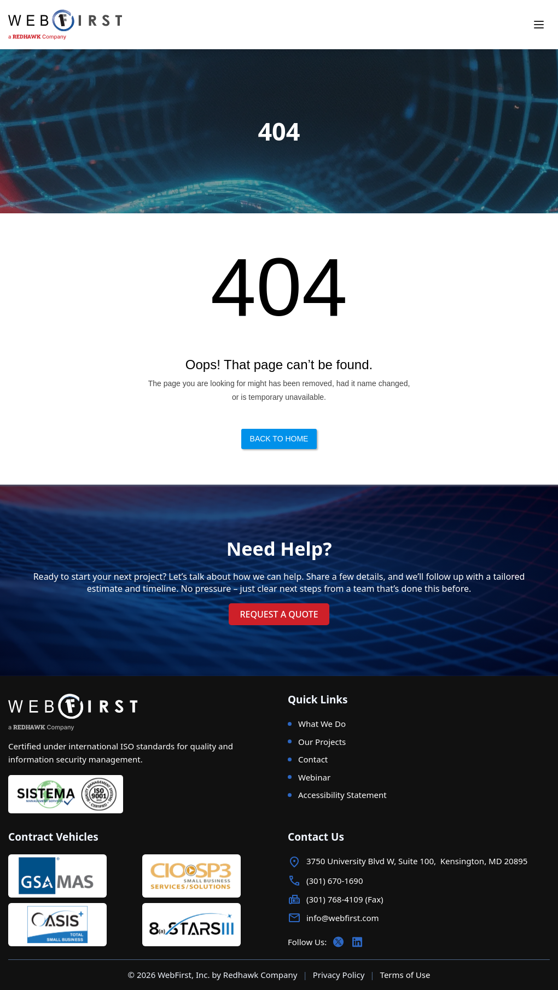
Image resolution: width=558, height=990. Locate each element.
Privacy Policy (339, 974)
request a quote (279, 614)
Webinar (314, 777)
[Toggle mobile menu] (539, 25)
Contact (313, 759)
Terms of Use (405, 974)
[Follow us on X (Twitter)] (338, 941)
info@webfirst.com (342, 917)
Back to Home (279, 438)
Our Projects (322, 741)
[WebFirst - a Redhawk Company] (72, 24)
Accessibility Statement (342, 794)
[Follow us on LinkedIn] (357, 941)
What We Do (322, 723)
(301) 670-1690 (334, 880)
